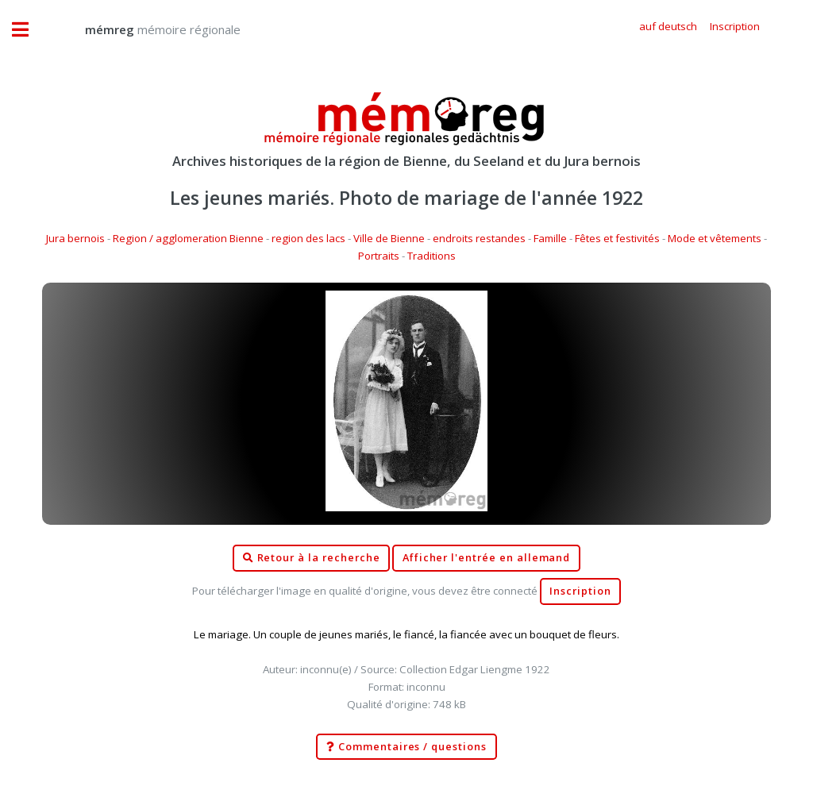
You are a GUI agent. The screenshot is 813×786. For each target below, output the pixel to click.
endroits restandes (479, 238)
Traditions (431, 256)
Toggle (28, 30)
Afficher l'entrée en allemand (487, 558)
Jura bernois (75, 238)
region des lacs (308, 238)
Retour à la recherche (311, 558)
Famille (550, 238)
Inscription (580, 591)
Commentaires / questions (406, 747)
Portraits (378, 256)
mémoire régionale (147, 29)
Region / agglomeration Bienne (188, 238)
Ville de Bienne (389, 238)
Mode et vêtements (714, 238)
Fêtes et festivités (617, 238)
